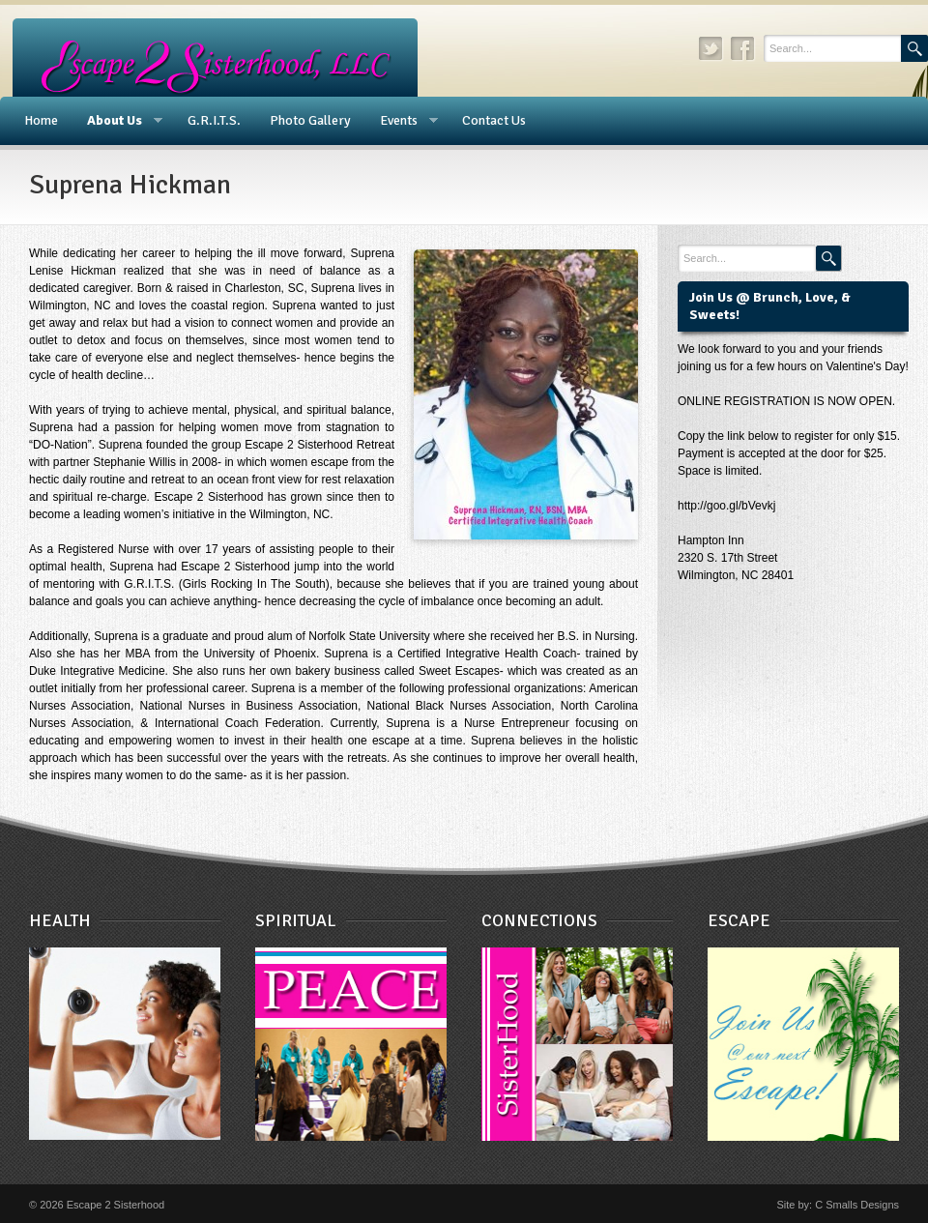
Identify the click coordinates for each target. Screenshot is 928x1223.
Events (401, 121)
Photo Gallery (310, 120)
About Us (117, 121)
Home (41, 120)
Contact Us (494, 120)
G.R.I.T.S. (214, 120)
